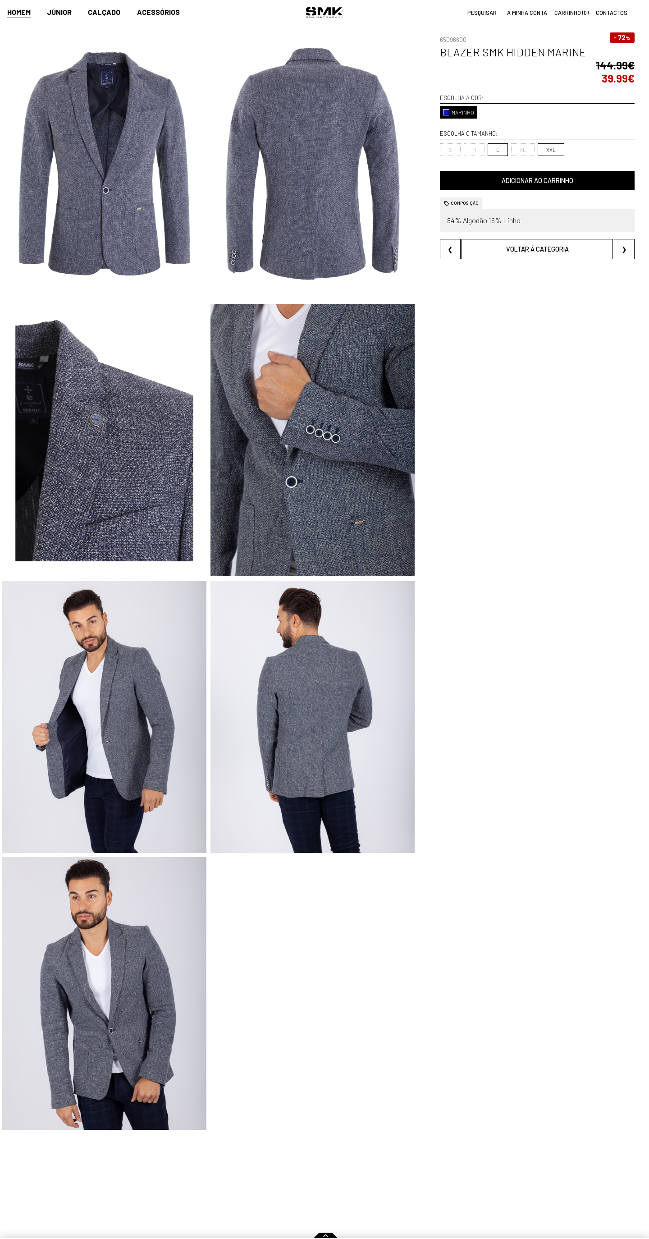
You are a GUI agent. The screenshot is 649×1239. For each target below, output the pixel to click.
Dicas (435, 1148)
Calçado (104, 12)
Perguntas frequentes (166, 1180)
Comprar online (162, 1148)
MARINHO (458, 112)
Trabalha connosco (247, 1189)
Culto (227, 1180)
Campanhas (311, 1161)
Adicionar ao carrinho (537, 180)
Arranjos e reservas (453, 1180)
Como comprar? (157, 1170)
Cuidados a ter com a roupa (465, 1161)
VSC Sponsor (311, 1180)
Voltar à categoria (537, 249)
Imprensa (310, 1148)
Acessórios (158, 12)
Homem (19, 12)
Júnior (59, 12)
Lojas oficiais (366, 1161)
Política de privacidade (167, 1199)
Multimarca (364, 1170)
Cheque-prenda (448, 1170)
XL (523, 150)
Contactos (235, 1170)
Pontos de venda (377, 1148)
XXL (551, 150)
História (231, 1161)
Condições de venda (163, 1189)
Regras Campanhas (161, 1161)
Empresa (235, 1148)
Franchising (364, 1180)
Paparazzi (307, 1170)
